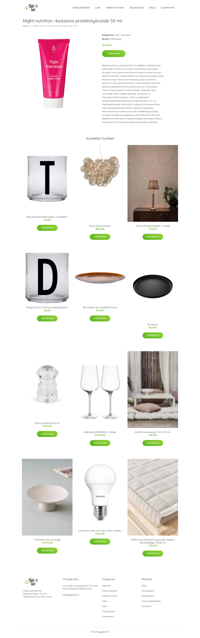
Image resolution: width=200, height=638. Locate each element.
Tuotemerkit (167, 8)
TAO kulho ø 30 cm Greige (47, 541)
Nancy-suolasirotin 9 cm (47, 424)
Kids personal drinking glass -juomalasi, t (47, 218)
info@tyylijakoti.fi (70, 596)
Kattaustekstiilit (81, 8)
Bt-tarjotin (153, 325)
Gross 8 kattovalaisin (100, 227)
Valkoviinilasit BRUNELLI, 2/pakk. (100, 433)
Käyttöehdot (148, 597)
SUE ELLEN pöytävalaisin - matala (153, 227)
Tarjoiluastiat (136, 8)
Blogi (152, 8)
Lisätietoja (114, 55)
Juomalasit (125, 36)
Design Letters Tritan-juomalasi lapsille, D (47, 309)
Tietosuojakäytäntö (151, 602)
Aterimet (106, 587)
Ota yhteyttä (148, 592)
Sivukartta (146, 607)
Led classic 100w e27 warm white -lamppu (100, 532)
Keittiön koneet (115, 8)
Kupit (104, 602)
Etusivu (26, 27)
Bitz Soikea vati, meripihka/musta (100, 309)
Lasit (97, 8)
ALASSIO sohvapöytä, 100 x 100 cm (153, 433)
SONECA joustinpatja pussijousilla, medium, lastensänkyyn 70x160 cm (153, 542)
